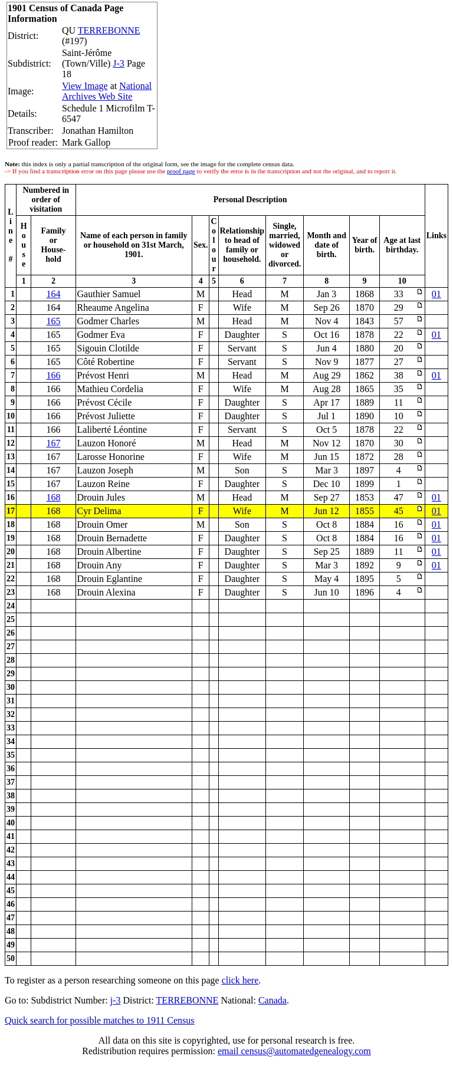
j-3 (115, 1000)
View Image (85, 86)
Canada (272, 1000)
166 (53, 375)
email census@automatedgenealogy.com (294, 1051)
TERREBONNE (109, 30)
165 (53, 321)
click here (240, 980)
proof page (181, 171)
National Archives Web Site (107, 91)
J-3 (118, 63)
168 (53, 497)
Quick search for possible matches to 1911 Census (100, 1020)
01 (436, 294)
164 (53, 294)
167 (53, 443)
